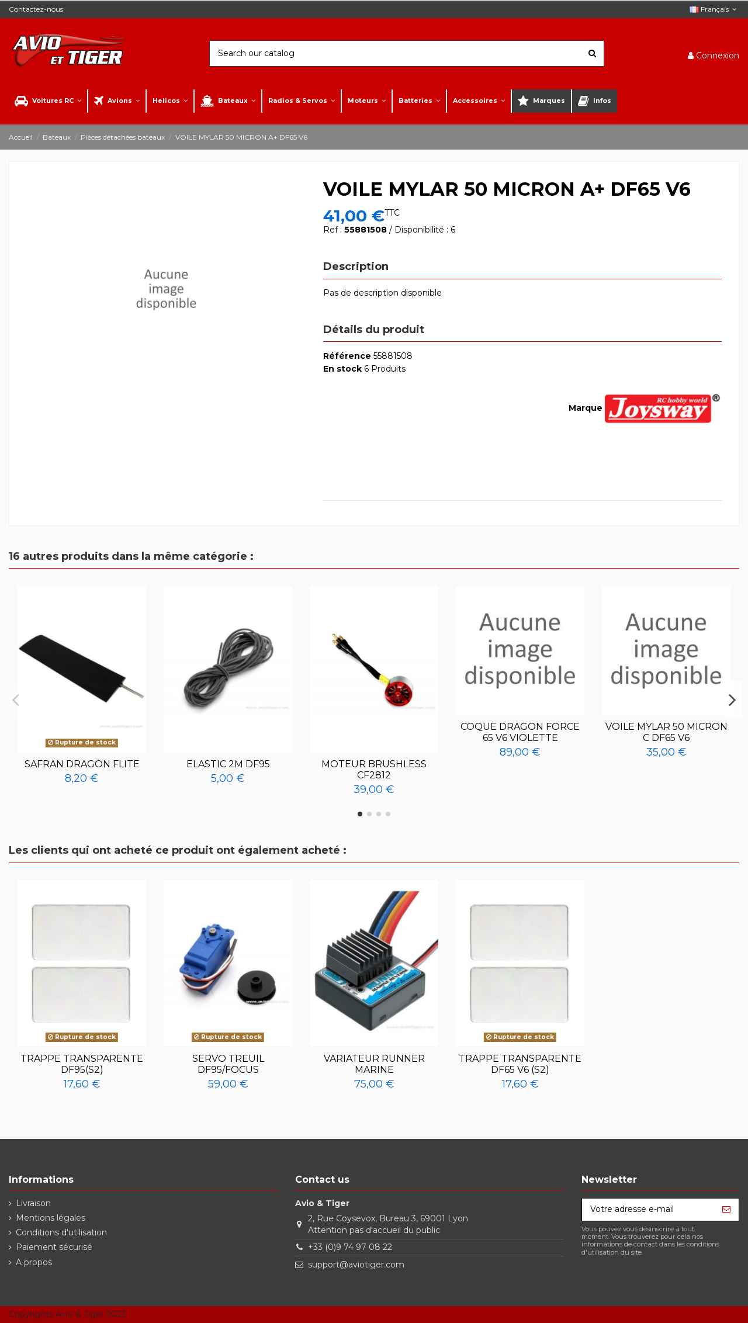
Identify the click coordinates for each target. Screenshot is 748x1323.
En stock (342, 368)
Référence (347, 356)
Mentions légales (50, 1218)
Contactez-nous (36, 9)
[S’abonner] (726, 1210)
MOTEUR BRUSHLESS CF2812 (374, 770)
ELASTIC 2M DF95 (228, 764)
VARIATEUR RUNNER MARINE (374, 1064)
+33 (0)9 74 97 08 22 (350, 1247)
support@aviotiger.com (356, 1264)
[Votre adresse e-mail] (648, 1210)
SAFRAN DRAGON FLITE (82, 764)
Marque (585, 408)
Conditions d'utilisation (61, 1232)
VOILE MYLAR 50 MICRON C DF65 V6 (666, 732)
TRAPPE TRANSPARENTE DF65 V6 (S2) (520, 1064)
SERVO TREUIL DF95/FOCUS (228, 1064)
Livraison (33, 1203)
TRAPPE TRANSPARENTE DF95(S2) (81, 1064)
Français (714, 9)
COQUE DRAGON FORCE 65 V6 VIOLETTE (520, 732)
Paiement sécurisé (54, 1247)
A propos (34, 1262)
